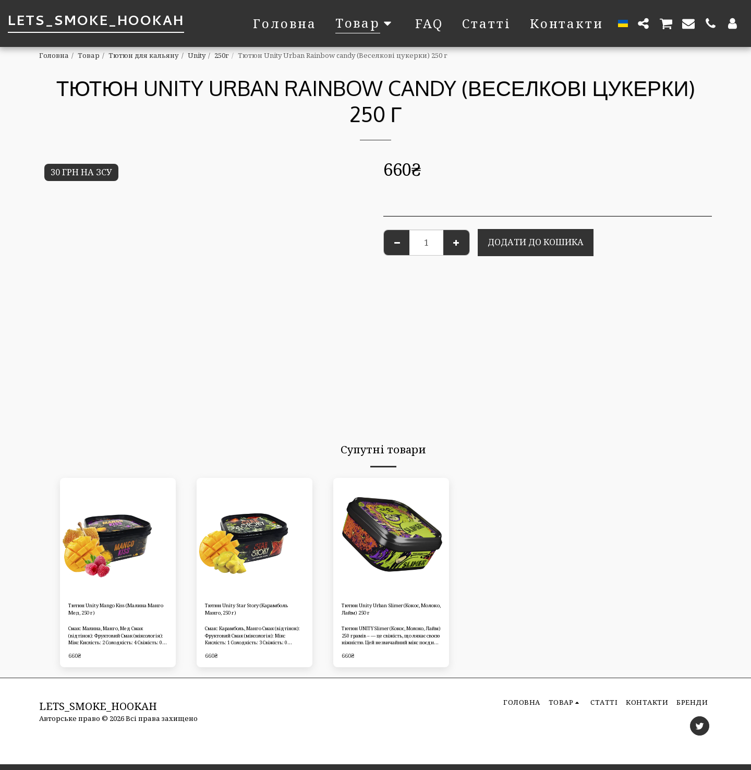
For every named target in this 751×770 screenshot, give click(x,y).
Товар (89, 55)
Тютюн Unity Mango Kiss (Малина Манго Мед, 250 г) (115, 612)
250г (221, 55)
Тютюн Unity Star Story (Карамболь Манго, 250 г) (249, 612)
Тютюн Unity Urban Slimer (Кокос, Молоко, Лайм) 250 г (390, 612)
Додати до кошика (536, 242)
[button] (643, 23)
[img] (118, 536)
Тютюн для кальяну (143, 55)
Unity (196, 55)
